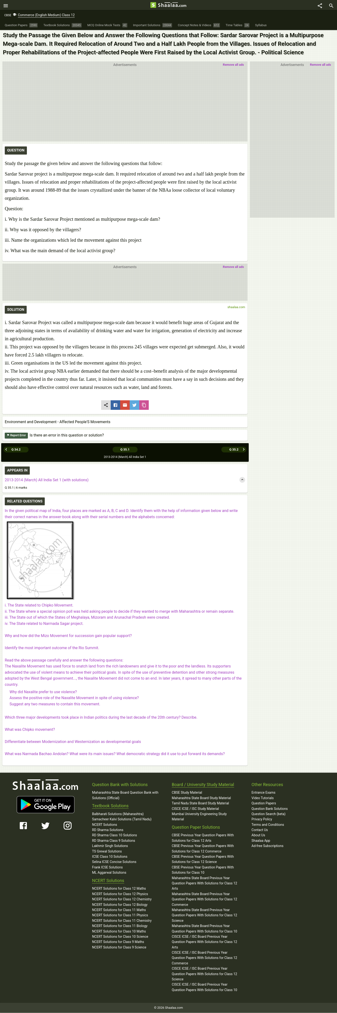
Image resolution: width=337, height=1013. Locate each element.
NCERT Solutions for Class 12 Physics (120, 894)
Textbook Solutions (110, 805)
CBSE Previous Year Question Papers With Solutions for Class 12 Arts (203, 837)
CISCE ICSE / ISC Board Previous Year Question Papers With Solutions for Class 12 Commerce (204, 958)
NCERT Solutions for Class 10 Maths (119, 931)
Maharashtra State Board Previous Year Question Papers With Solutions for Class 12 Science (204, 915)
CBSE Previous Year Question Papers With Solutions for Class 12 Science (203, 859)
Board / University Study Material (203, 784)
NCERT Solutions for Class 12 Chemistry (122, 899)
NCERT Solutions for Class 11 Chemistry (122, 921)
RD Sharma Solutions (107, 830)
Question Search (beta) (269, 814)
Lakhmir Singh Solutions (110, 846)
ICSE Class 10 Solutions (109, 857)
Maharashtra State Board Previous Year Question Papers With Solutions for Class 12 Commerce (204, 899)
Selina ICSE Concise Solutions (114, 862)
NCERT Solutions (104, 825)
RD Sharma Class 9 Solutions (113, 840)
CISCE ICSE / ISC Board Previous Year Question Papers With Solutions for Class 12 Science (204, 974)
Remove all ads (320, 66)
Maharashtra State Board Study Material (201, 798)
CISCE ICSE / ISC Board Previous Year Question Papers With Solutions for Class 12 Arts (204, 942)
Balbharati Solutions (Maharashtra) (118, 814)
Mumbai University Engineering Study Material (199, 816)
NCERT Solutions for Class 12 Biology (120, 905)
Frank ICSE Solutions (107, 867)
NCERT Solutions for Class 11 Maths (119, 910)
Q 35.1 (124, 449)
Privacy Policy (262, 819)
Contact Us (260, 830)
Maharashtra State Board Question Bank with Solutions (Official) (125, 795)
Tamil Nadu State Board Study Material (200, 803)
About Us (258, 835)
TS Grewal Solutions (107, 851)
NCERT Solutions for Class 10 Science (120, 936)
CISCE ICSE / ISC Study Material (195, 809)
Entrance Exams (263, 793)
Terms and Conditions (268, 825)
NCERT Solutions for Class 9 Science (119, 947)
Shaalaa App (261, 840)
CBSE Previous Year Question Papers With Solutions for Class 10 (203, 869)
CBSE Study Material (187, 793)
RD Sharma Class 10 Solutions (114, 835)
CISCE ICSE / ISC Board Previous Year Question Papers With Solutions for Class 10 (204, 987)
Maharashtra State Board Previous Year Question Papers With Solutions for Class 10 (204, 928)
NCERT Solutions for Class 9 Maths (118, 942)
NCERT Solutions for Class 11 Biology (120, 926)
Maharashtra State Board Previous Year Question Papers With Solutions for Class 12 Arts (204, 883)
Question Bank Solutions (270, 809)
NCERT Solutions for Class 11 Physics (120, 915)
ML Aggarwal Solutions (109, 873)
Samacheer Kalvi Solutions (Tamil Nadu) (122, 819)
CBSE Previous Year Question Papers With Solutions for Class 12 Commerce (203, 848)
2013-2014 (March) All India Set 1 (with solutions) (47, 480)
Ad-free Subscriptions (267, 846)
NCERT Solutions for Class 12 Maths (119, 889)
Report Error (16, 437)
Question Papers (264, 803)
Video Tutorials (263, 798)
